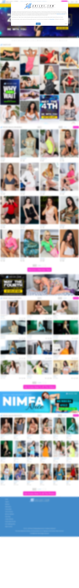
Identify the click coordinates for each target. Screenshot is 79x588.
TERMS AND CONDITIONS (61, 13)
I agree (38, 23)
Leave (66, 23)
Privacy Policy (52, 19)
